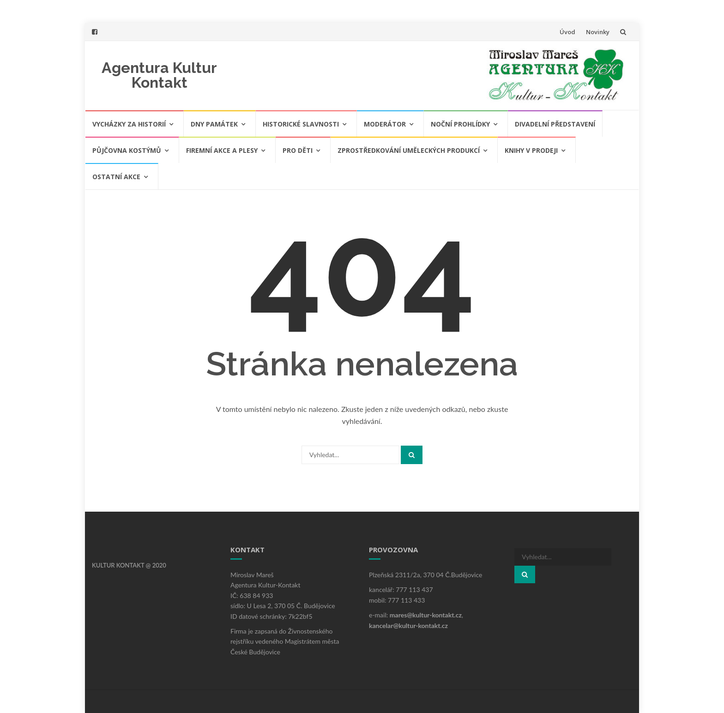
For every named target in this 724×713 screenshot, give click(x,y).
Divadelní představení (555, 124)
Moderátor (385, 124)
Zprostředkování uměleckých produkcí (409, 150)
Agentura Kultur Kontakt (159, 75)
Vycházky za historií (129, 124)
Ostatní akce (116, 176)
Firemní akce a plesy (222, 150)
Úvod (567, 32)
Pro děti (298, 150)
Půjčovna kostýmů (126, 150)
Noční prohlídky (460, 124)
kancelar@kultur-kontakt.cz (408, 625)
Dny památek (214, 124)
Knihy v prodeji (531, 150)
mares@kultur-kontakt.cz (426, 615)
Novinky (597, 32)
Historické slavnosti (301, 124)
